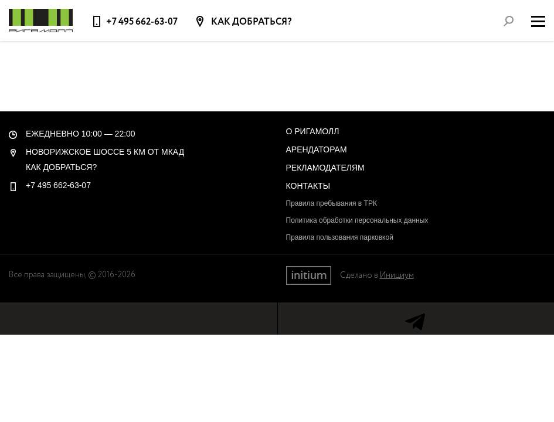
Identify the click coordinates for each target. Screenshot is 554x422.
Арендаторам (316, 149)
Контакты (308, 185)
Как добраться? (250, 22)
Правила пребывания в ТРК (331, 203)
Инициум (397, 275)
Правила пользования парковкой (339, 237)
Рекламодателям (325, 167)
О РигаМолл (312, 131)
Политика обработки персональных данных (357, 220)
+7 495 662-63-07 (142, 22)
